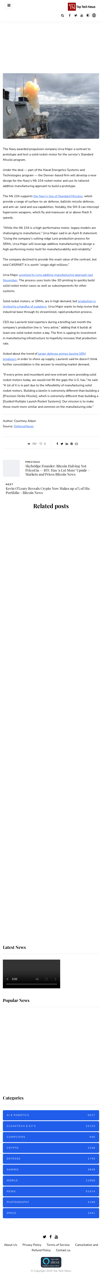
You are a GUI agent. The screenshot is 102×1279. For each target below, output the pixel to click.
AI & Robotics (51, 1115)
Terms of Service (58, 1245)
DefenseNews (24, 426)
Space (51, 1213)
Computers (51, 1137)
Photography (51, 1202)
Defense (51, 1159)
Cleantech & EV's (51, 1126)
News (51, 1191)
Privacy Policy (32, 1245)
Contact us (63, 1250)
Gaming (51, 1169)
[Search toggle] (62, 15)
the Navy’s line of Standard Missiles (58, 196)
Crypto (51, 1148)
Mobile (51, 1180)
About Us (10, 1245)
